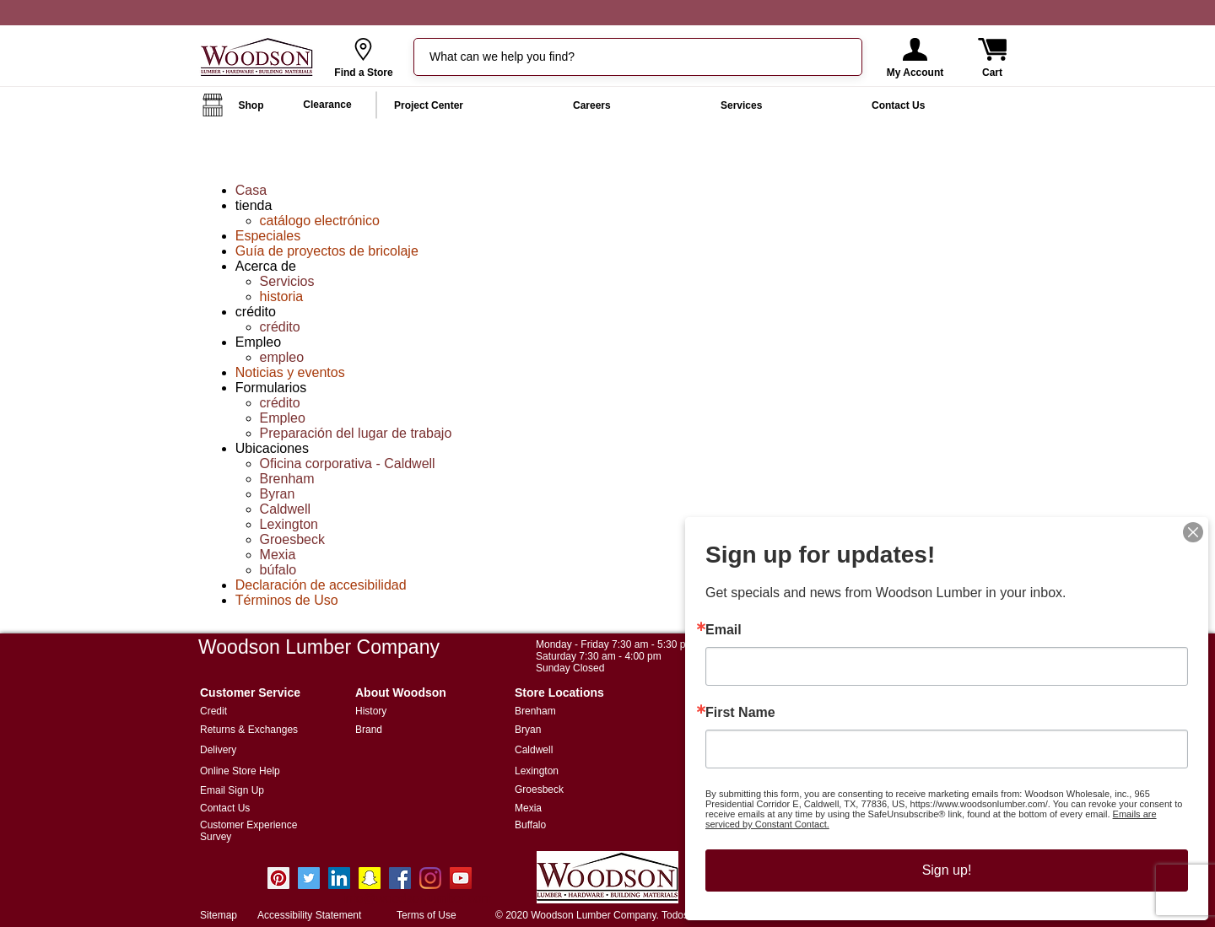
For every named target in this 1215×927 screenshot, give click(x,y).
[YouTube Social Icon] (461, 878)
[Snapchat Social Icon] (370, 878)
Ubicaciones (272, 448)
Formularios (270, 387)
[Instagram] (430, 878)
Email (740, 637)
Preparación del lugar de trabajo (356, 433)
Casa (251, 190)
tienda (254, 205)
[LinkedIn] (339, 878)
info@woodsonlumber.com (417, 898)
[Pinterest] (278, 878)
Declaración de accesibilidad (321, 585)
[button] (915, 49)
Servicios (287, 281)
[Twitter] (309, 878)
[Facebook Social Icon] (400, 878)
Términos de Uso (286, 600)
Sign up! (946, 858)
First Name (756, 713)
